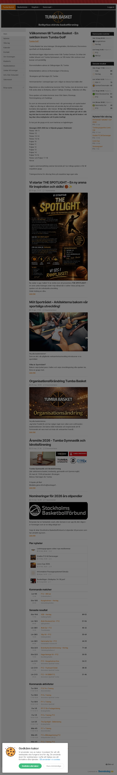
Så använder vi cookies (49, 759)
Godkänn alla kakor (30, 766)
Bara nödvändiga (54, 766)
